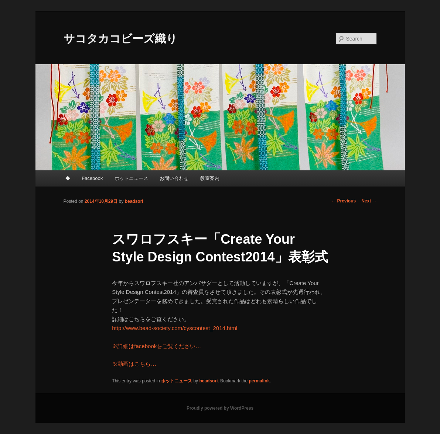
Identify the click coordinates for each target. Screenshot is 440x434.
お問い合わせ (174, 178)
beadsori (134, 201)
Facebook (92, 178)
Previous (343, 201)
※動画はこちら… (134, 364)
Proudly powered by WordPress (220, 408)
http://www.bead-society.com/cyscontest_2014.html (174, 328)
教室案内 (209, 178)
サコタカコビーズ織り (120, 38)
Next (368, 201)
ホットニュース (131, 178)
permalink (259, 380)
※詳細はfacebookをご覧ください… (156, 346)
